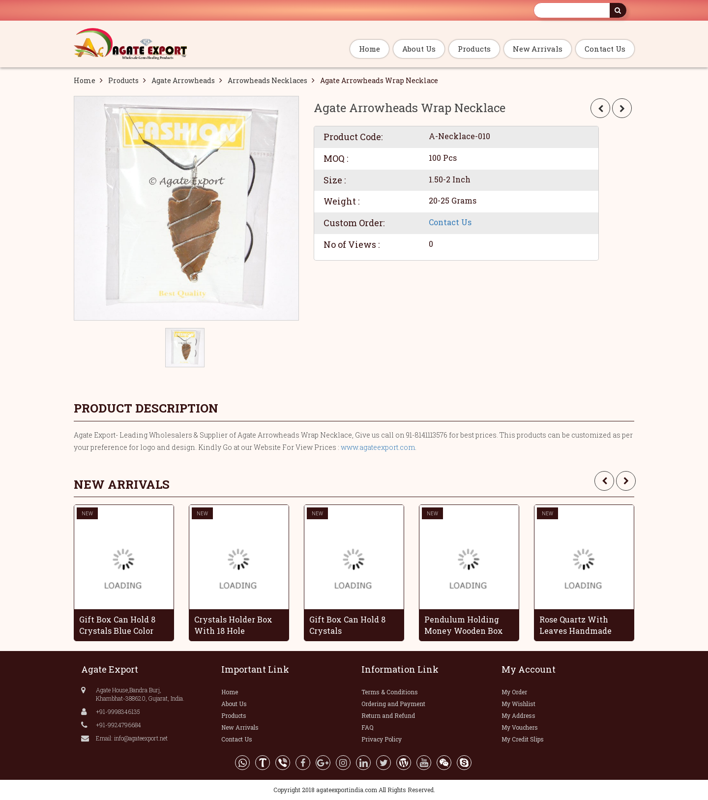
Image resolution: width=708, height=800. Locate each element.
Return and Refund (388, 715)
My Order (514, 692)
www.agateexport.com (378, 447)
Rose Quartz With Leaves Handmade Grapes (575, 625)
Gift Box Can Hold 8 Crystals (347, 625)
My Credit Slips (523, 739)
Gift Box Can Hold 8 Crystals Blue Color (117, 625)
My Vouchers (520, 727)
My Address (518, 715)
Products (474, 49)
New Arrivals (537, 49)
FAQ (367, 727)
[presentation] (604, 481)
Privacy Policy (381, 739)
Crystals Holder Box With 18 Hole (233, 625)
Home (369, 49)
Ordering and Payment (393, 704)
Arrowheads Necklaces (267, 80)
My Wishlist (518, 704)
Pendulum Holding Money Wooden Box (463, 625)
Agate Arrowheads (183, 80)
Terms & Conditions (389, 692)
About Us (419, 49)
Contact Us (605, 49)
